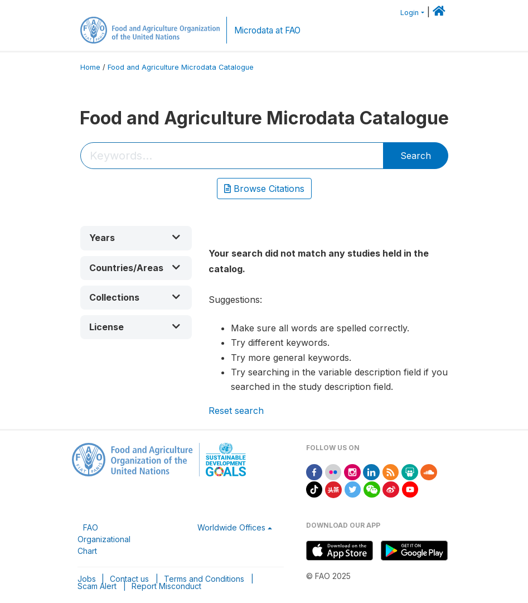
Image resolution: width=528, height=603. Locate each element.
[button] (136, 238)
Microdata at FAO (267, 30)
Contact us (129, 578)
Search (415, 155)
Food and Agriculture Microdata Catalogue (181, 67)
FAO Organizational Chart (103, 539)
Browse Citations (264, 188)
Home (90, 67)
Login (409, 12)
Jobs (86, 578)
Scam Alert (97, 586)
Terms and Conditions (204, 578)
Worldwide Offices (231, 527)
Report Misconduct (166, 586)
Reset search (236, 410)
